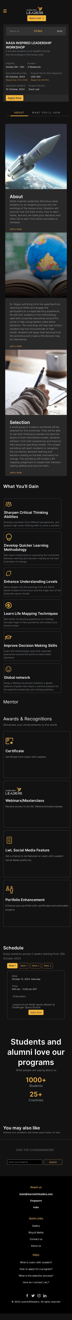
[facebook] (27, 1295)
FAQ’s (36, 1255)
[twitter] (33, 1295)
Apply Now (14, 98)
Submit (53, 1162)
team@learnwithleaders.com (36, 1194)
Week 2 (35, 965)
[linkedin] (44, 1295)
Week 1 (12, 965)
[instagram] (39, 1295)
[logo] (35, 7)
